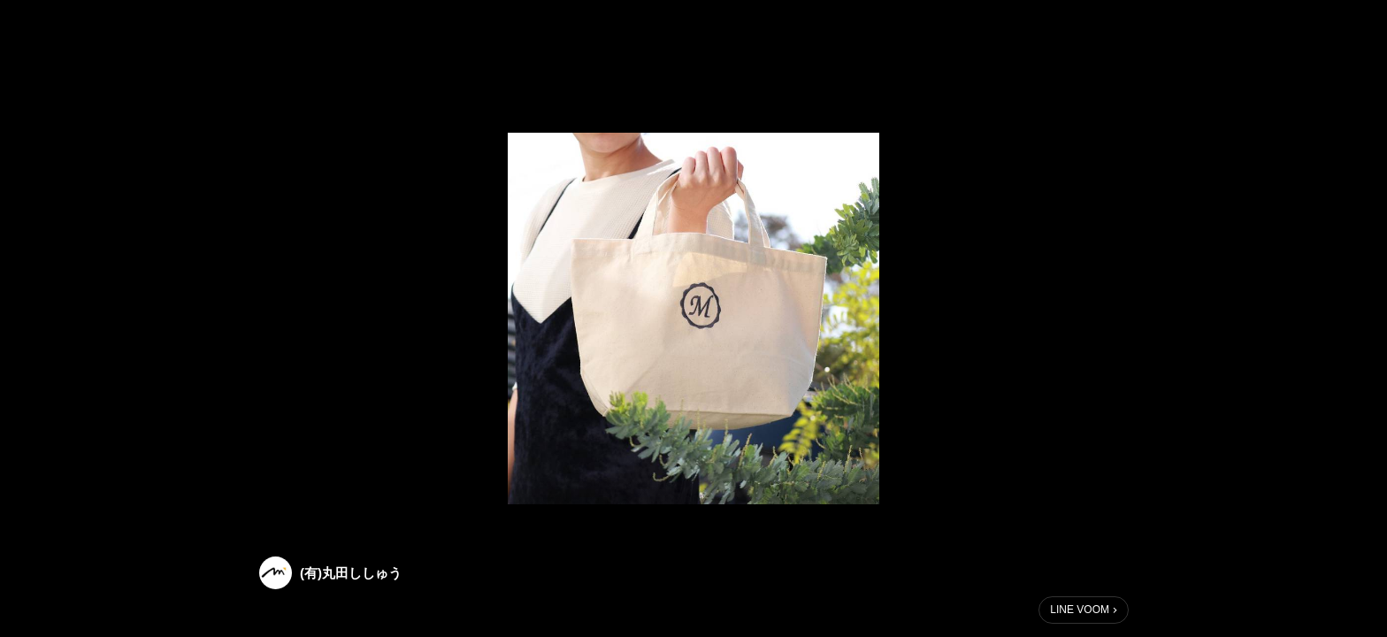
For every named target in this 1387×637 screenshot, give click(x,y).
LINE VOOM (1079, 609)
